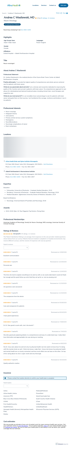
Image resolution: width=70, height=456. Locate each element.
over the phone (23, 426)
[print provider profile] (65, 13)
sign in (46, 426)
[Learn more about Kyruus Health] (62, 444)
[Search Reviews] (16, 247)
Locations (35, 5)
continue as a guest (11, 427)
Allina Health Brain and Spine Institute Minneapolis (22, 161)
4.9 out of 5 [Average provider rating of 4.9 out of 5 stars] (16, 234)
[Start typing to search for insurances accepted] (16, 386)
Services (44, 5)
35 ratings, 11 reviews (48, 18)
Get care (63, 5)
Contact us (52, 5)
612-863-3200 (26, 30)
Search (4, 13)
